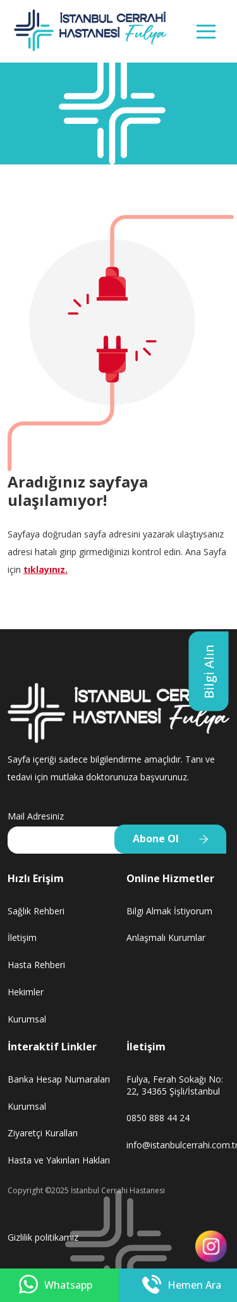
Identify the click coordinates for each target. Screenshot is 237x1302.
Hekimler (26, 992)
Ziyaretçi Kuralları (43, 1133)
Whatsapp (55, 1285)
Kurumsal (27, 1019)
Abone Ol (156, 838)
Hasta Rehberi (36, 965)
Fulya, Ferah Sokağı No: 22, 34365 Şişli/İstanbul (174, 1085)
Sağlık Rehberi (36, 911)
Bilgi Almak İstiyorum (169, 911)
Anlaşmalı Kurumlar (165, 937)
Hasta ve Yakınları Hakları (59, 1160)
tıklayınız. (45, 569)
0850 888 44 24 (158, 1118)
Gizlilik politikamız (43, 1237)
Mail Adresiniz (36, 816)
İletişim (22, 937)
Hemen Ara (181, 1285)
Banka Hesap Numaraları (59, 1079)
